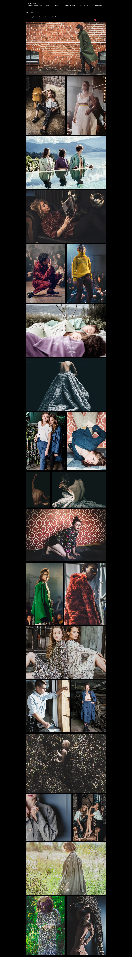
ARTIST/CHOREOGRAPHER (35, 6)
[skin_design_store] (95, 20)
